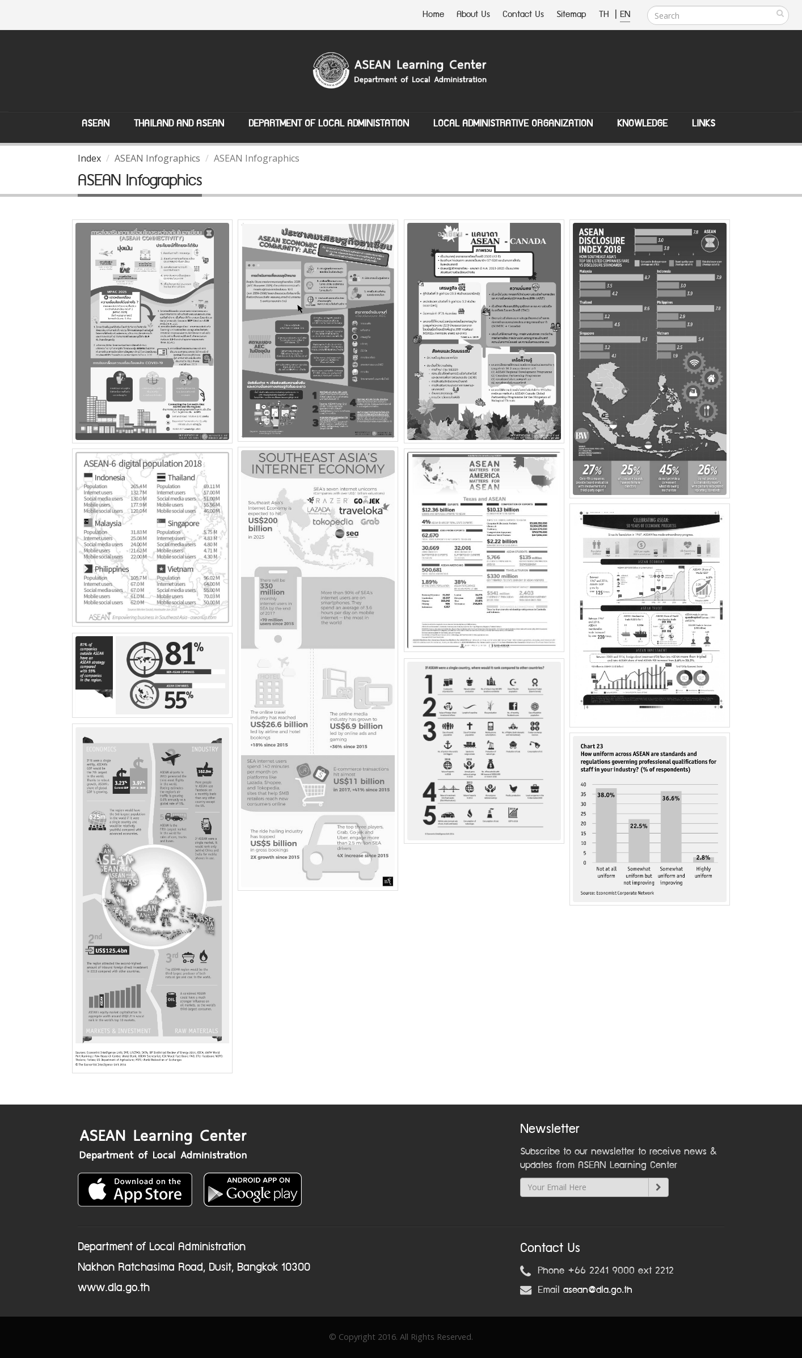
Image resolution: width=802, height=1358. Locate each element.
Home (433, 14)
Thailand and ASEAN (179, 124)
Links (703, 124)
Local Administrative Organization (513, 124)
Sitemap (571, 14)
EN (625, 14)
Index (89, 158)
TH (605, 14)
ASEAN (95, 124)
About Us (473, 14)
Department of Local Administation (328, 124)
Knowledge (642, 124)
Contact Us (523, 14)
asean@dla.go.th (597, 1289)
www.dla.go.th (114, 1287)
